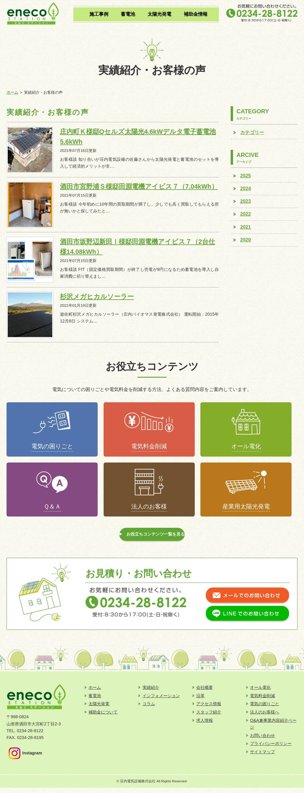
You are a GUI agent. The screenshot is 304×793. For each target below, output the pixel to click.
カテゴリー (252, 132)
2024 (245, 188)
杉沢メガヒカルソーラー (97, 296)
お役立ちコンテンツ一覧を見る (156, 538)
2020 (245, 239)
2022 (245, 214)
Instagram (25, 759)
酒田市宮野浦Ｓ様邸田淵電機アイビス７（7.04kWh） (139, 186)
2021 (245, 227)
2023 (245, 201)
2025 (245, 175)
